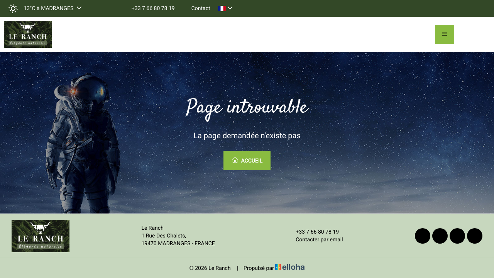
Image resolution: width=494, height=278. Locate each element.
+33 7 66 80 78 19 (313, 232)
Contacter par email (315, 239)
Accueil (247, 160)
